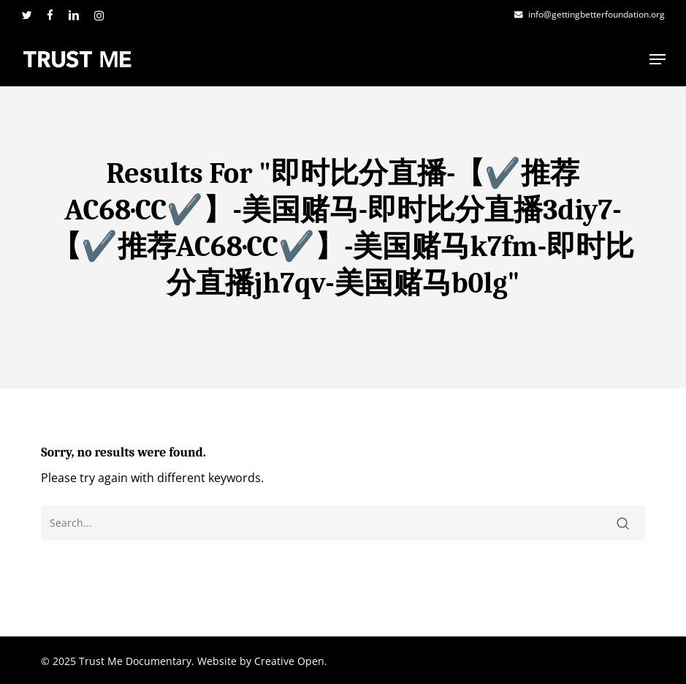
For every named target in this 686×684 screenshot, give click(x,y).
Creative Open (289, 661)
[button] (657, 59)
